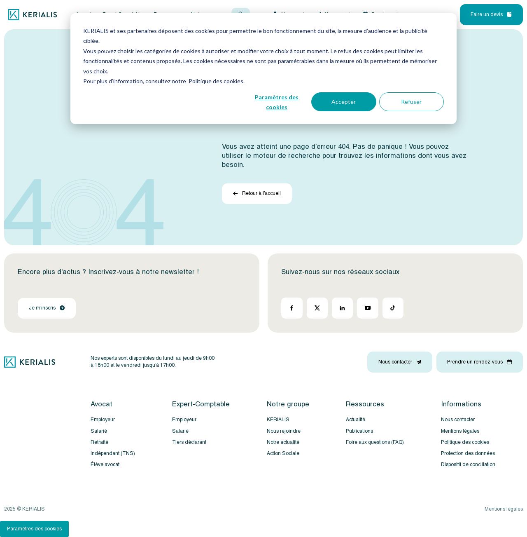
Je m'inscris (47, 308)
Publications (359, 431)
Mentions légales (460, 431)
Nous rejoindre (284, 431)
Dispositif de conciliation (468, 465)
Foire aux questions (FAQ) (375, 442)
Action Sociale (283, 453)
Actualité (355, 420)
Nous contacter (458, 420)
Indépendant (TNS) (113, 453)
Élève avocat (105, 465)
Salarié (99, 431)
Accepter (343, 101)
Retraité (99, 442)
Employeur (103, 420)
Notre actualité (283, 442)
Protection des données (468, 453)
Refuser (411, 101)
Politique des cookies (465, 442)
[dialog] (263, 68)
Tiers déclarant (189, 442)
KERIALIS (278, 420)
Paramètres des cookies (276, 102)
